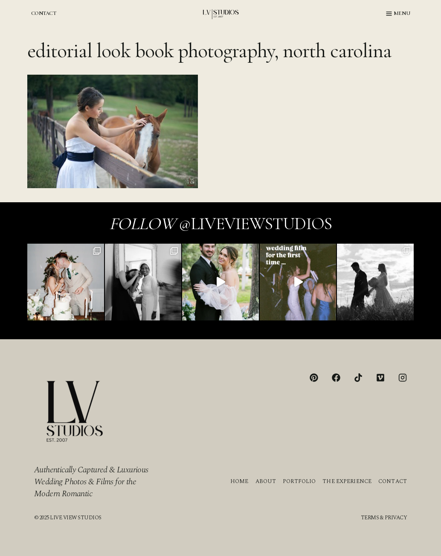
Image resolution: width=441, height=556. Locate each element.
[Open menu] (398, 13)
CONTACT (43, 13)
